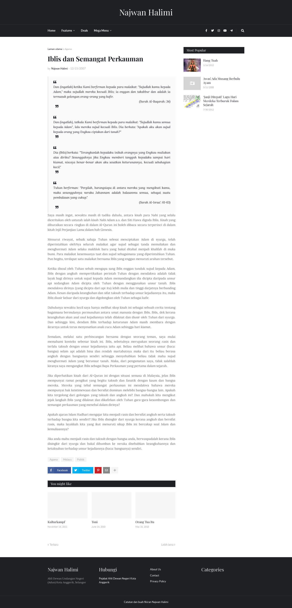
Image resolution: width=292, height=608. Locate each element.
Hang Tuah (210, 60)
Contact (154, 575)
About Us (155, 569)
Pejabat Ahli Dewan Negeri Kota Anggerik (117, 580)
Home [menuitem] (51, 30)
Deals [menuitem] (84, 30)
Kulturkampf (56, 522)
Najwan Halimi (146, 12)
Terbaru (54, 544)
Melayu (67, 459)
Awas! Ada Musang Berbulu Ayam (221, 81)
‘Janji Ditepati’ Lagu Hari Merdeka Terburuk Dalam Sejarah (220, 101)
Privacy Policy (158, 581)
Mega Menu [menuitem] (101, 30)
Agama (68, 48)
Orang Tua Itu (144, 522)
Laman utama (55, 48)
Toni (95, 522)
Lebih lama (167, 544)
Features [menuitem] (66, 30)
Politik (80, 459)
